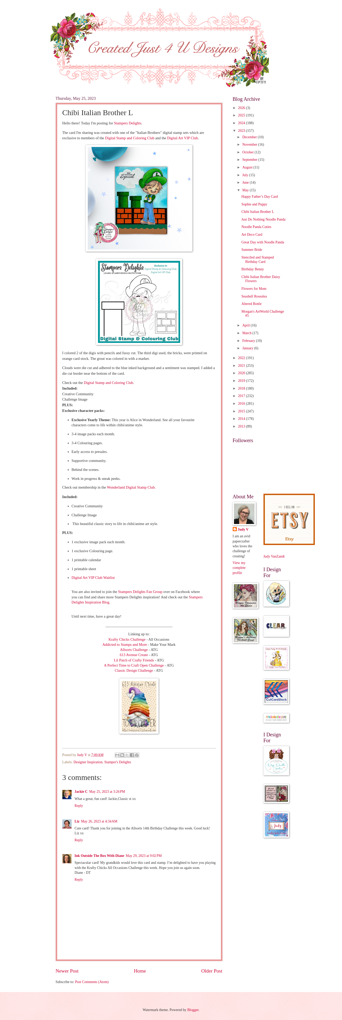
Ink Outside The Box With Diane (99, 856)
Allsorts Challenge (134, 650)
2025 (242, 115)
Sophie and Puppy (254, 204)
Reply (79, 806)
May (246, 190)
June (246, 182)
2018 (242, 388)
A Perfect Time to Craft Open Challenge (134, 665)
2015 (242, 411)
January (248, 348)
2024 (242, 123)
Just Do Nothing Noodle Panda (263, 219)
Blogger (193, 1010)
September (250, 160)
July (245, 175)
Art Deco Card (251, 234)
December (250, 137)
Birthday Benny (252, 269)
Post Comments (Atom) (92, 982)
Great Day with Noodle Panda (262, 242)
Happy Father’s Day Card (259, 197)
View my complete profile (239, 568)
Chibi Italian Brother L (257, 212)
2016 (242, 403)
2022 (242, 358)
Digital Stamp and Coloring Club (129, 138)
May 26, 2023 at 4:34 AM (99, 821)
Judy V (243, 529)
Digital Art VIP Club (182, 138)
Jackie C (81, 792)
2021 (242, 366)
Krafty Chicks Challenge (127, 639)
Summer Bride (251, 250)
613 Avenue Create (134, 655)
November (250, 144)
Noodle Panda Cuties (256, 227)
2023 (242, 131)
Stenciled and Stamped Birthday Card (257, 259)
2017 (242, 396)
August (247, 167)
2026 (242, 108)
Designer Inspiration (88, 762)
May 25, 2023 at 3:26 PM (107, 792)
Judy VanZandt (274, 556)
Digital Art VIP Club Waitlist (93, 578)
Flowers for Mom (253, 289)
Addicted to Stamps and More (124, 644)
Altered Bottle (251, 304)
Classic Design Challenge (134, 670)
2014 (242, 419)
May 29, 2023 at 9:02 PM (144, 856)
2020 (242, 373)
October (248, 152)
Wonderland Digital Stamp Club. (131, 487)
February (249, 341)
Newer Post (67, 971)
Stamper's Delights (117, 762)
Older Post (211, 971)
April (246, 325)
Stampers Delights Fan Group (140, 592)
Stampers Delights (127, 123)
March (247, 333)
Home (140, 971)
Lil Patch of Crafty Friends (134, 660)
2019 (242, 381)
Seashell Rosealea (254, 296)
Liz (77, 821)
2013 (242, 426)
